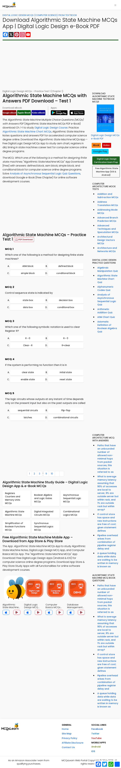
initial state (66, 372)
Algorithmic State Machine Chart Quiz (107, 279)
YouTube (96, 738)
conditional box (65, 307)
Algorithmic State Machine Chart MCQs (27, 131)
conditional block (65, 273)
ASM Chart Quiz (106, 317)
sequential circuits (28, 410)
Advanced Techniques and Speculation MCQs (107, 229)
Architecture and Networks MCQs (107, 249)
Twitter (95, 733)
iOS (93, 751)
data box (28, 307)
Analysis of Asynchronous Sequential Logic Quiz (106, 299)
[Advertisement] (60, 65)
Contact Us (68, 747)
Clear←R (27, 345)
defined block (65, 266)
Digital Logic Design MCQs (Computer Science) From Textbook (40, 15)
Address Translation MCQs (107, 203)
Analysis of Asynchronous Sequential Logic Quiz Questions (45, 173)
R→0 (27, 338)
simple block (28, 273)
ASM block (27, 266)
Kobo (107, 145)
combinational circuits (65, 417)
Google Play (100, 151)
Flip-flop (65, 410)
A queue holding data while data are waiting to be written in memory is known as (107, 560)
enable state (28, 379)
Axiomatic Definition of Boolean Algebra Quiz (107, 326)
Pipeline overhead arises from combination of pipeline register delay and (107, 542)
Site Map (67, 733)
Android (96, 746)
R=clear (66, 345)
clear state (28, 372)
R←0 (65, 338)
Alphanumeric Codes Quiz (105, 288)
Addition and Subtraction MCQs (107, 195)
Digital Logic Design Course (51, 127)
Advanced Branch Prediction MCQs (107, 219)
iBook (96, 145)
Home (65, 729)
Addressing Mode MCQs (107, 211)
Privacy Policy (69, 738)
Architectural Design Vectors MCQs (106, 240)
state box (28, 300)
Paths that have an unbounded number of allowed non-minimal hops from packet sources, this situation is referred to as (106, 458)
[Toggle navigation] (115, 5)
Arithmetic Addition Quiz (104, 311)
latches (28, 417)
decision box (66, 300)
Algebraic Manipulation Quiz (107, 269)
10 (52, 473)
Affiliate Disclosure (72, 742)
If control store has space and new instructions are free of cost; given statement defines (106, 522)
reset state (66, 379)
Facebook (97, 729)
